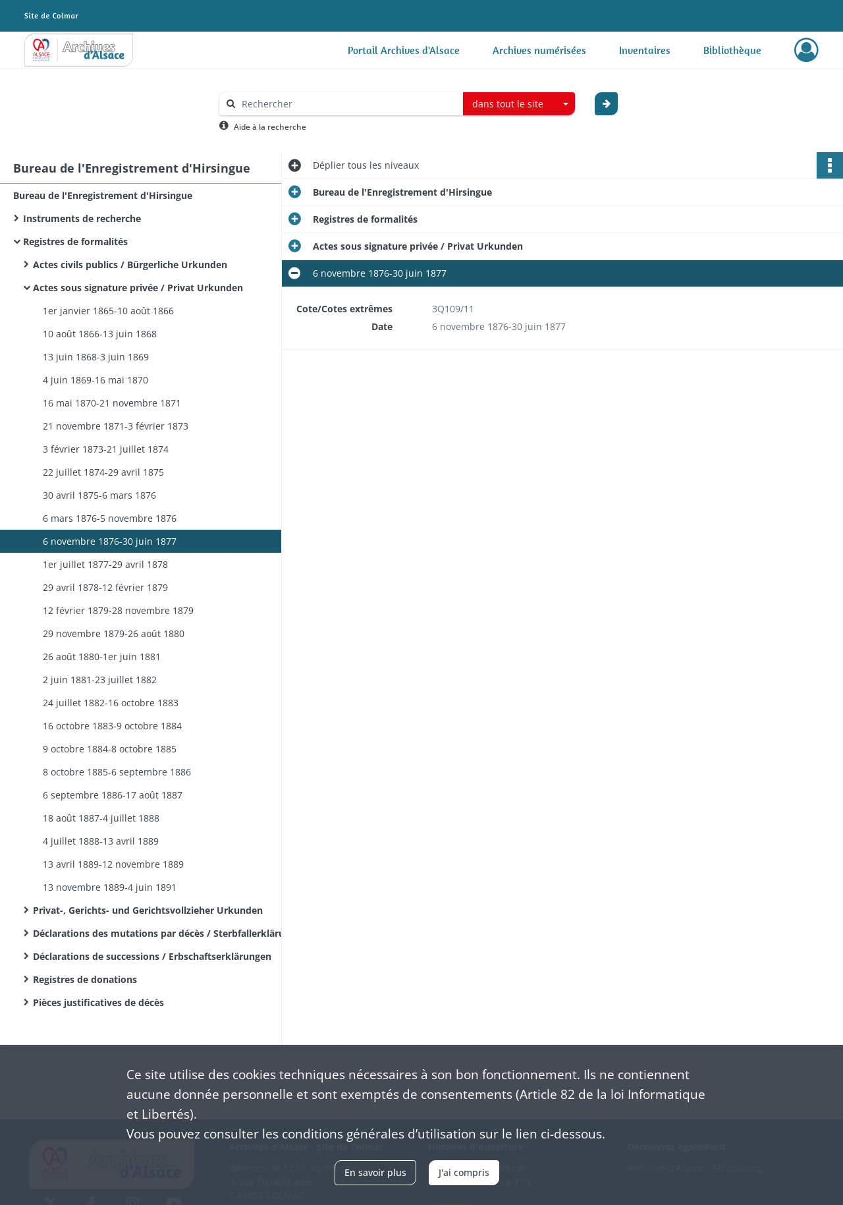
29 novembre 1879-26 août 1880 (113, 633)
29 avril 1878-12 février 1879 (105, 587)
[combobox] (519, 104)
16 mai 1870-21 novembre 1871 (112, 403)
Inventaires (644, 50)
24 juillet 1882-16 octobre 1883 (110, 702)
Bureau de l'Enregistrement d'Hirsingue (102, 195)
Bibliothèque (732, 50)
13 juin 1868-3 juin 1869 (96, 356)
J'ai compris (464, 1172)
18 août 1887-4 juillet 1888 (101, 818)
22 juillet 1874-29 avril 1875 (103, 472)
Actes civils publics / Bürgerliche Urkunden (130, 264)
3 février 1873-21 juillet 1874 (106, 449)
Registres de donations (85, 979)
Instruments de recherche (82, 218)
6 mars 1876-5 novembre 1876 (110, 518)
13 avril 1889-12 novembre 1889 (113, 864)
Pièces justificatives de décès (98, 1002)
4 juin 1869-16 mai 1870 (95, 380)
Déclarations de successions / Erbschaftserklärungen (152, 956)
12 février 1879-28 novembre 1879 (118, 610)
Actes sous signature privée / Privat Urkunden (138, 287)
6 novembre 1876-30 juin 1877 (110, 541)
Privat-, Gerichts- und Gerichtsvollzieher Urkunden (148, 910)
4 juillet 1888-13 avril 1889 (101, 841)
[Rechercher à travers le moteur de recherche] (348, 104)
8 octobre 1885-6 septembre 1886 (117, 772)
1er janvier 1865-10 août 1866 (108, 310)
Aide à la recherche (270, 126)
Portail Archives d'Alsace (404, 50)
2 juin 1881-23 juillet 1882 (100, 679)
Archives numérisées (539, 50)
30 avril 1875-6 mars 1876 (99, 495)
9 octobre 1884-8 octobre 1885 (110, 749)
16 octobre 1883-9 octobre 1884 (112, 725)
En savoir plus (375, 1172)
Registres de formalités (75, 241)
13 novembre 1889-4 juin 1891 (110, 887)
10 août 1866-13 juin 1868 (100, 333)
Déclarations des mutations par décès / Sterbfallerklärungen (164, 933)
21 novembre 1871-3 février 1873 (115, 426)
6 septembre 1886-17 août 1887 (112, 795)
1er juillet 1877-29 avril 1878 (105, 564)
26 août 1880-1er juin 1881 (102, 656)
